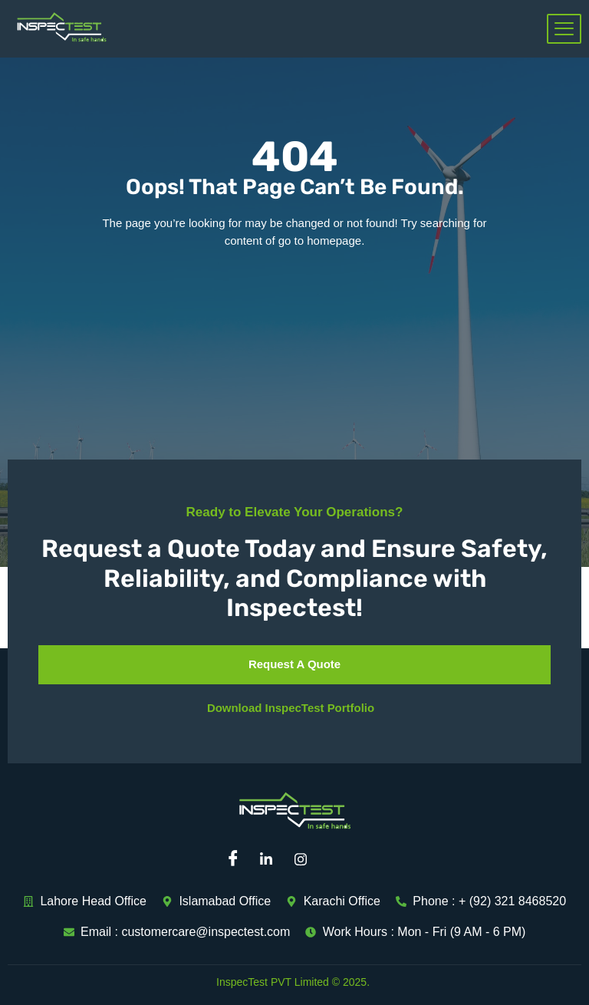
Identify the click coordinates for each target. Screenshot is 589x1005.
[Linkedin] (271, 859)
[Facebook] (236, 859)
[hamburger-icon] (564, 29)
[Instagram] (306, 859)
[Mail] (340, 859)
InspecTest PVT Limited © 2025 (291, 982)
